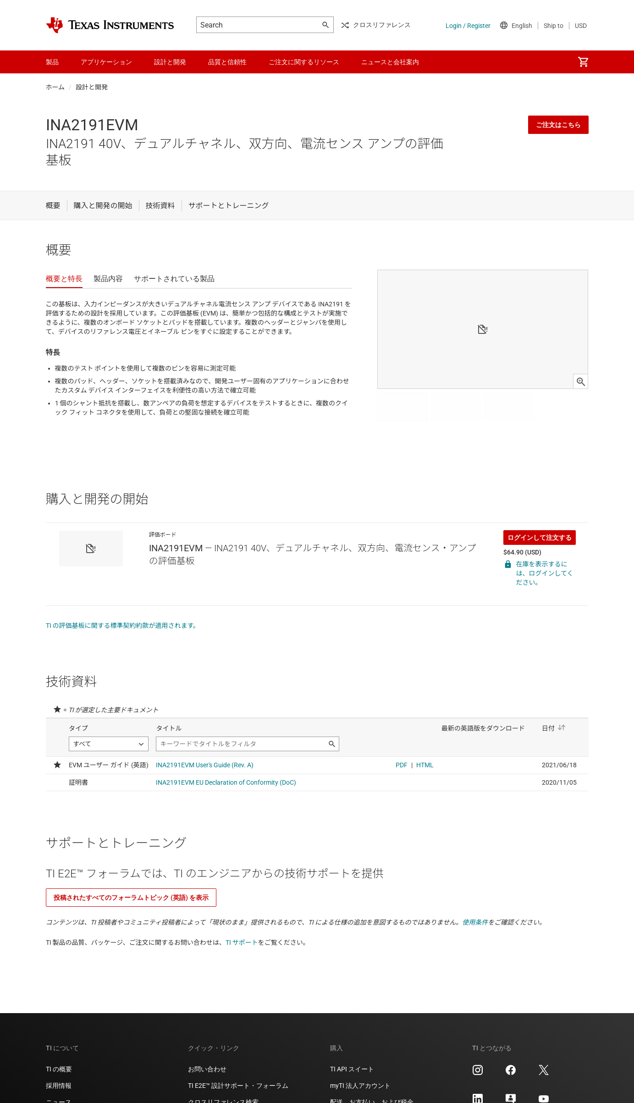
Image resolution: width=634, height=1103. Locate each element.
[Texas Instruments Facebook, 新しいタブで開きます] (510, 1073)
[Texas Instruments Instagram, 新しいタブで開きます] (477, 1073)
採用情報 (59, 1085)
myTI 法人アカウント (360, 1085)
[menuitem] (583, 61)
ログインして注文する (539, 537)
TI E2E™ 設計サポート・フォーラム (238, 1085)
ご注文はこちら (558, 124)
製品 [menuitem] (52, 62)
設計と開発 (92, 87)
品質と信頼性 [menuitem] (227, 62)
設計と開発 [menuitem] (170, 62)
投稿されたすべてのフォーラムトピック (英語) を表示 (131, 897)
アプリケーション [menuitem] (106, 62)
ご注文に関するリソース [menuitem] (304, 62)
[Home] (110, 25)
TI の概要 (59, 1069)
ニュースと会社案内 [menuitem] (390, 62)
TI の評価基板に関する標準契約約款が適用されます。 (123, 625)
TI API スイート (352, 1069)
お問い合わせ (207, 1069)
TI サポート (242, 942)
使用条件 (475, 922)
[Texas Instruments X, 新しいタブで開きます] (543, 1073)
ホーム (55, 87)
